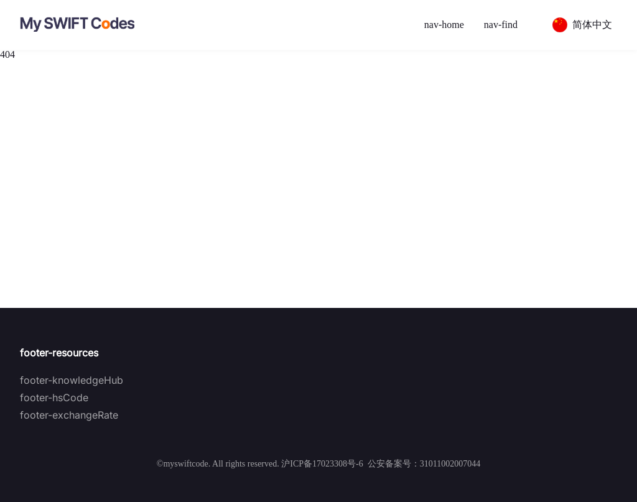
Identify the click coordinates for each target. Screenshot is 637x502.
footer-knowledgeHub (71, 380)
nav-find (501, 24)
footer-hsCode (54, 397)
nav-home (444, 24)
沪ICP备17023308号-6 (322, 463)
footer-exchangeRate (69, 415)
